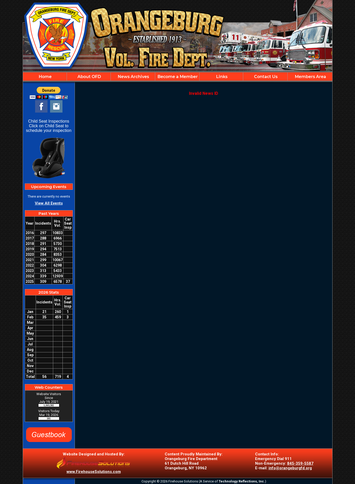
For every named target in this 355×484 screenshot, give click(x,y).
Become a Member (177, 76)
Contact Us (265, 76)
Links (221, 76)
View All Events (49, 203)
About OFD (88, 76)
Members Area (310, 76)
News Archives (133, 76)
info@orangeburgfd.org (290, 468)
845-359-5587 (300, 463)
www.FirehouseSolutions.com (94, 471)
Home (45, 76)
